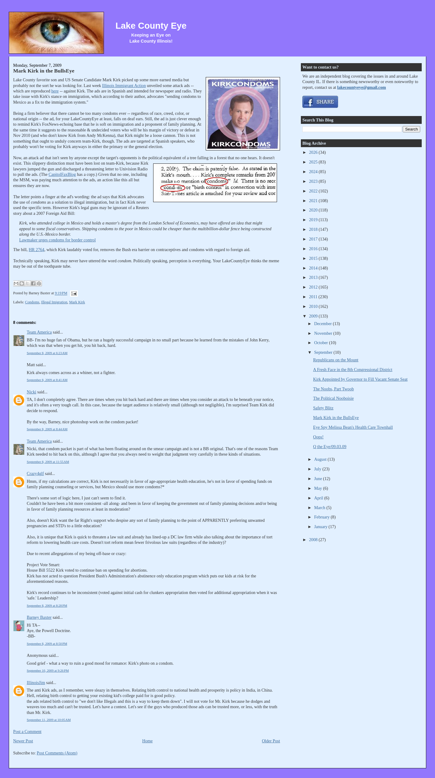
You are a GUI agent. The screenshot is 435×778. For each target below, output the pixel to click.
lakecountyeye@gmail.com (361, 87)
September (324, 352)
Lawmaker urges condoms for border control (57, 239)
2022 (314, 191)
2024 (314, 171)
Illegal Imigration (54, 302)
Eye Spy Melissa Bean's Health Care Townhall (353, 427)
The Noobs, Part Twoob (333, 388)
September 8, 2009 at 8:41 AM (47, 380)
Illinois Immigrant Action (124, 85)
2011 (313, 296)
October (321, 342)
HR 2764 (36, 249)
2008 (314, 539)
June (318, 478)
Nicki (31, 391)
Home (147, 740)
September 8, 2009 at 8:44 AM (47, 429)
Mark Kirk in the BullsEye (44, 71)
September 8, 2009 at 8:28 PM (47, 605)
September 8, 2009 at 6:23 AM (47, 353)
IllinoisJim (36, 682)
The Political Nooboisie (333, 398)
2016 (314, 248)
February (322, 517)
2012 (314, 287)
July (318, 468)
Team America (39, 332)
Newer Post (23, 740)
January (321, 526)
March (320, 507)
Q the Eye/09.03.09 (329, 446)
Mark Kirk (77, 302)
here (55, 91)
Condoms (32, 302)
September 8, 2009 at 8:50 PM (47, 643)
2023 (314, 181)
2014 (314, 268)
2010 (314, 306)
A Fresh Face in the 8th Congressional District (352, 369)
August (320, 459)
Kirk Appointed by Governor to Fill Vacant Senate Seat (360, 379)
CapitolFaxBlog (62, 174)
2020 (314, 210)
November (323, 333)
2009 (314, 316)
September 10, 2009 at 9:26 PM (48, 670)
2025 (314, 162)
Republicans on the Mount (336, 359)
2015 (314, 258)
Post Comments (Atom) (57, 753)
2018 (314, 229)
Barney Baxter (39, 617)
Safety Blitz (323, 407)
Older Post (271, 740)
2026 (314, 152)
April (319, 498)
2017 (314, 239)
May (318, 488)
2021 (314, 200)
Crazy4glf (35, 473)
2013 (314, 277)
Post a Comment (27, 731)
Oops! (318, 436)
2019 (314, 219)
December (323, 323)
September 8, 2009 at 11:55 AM (48, 461)
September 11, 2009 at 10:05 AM (49, 720)
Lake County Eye (150, 26)
